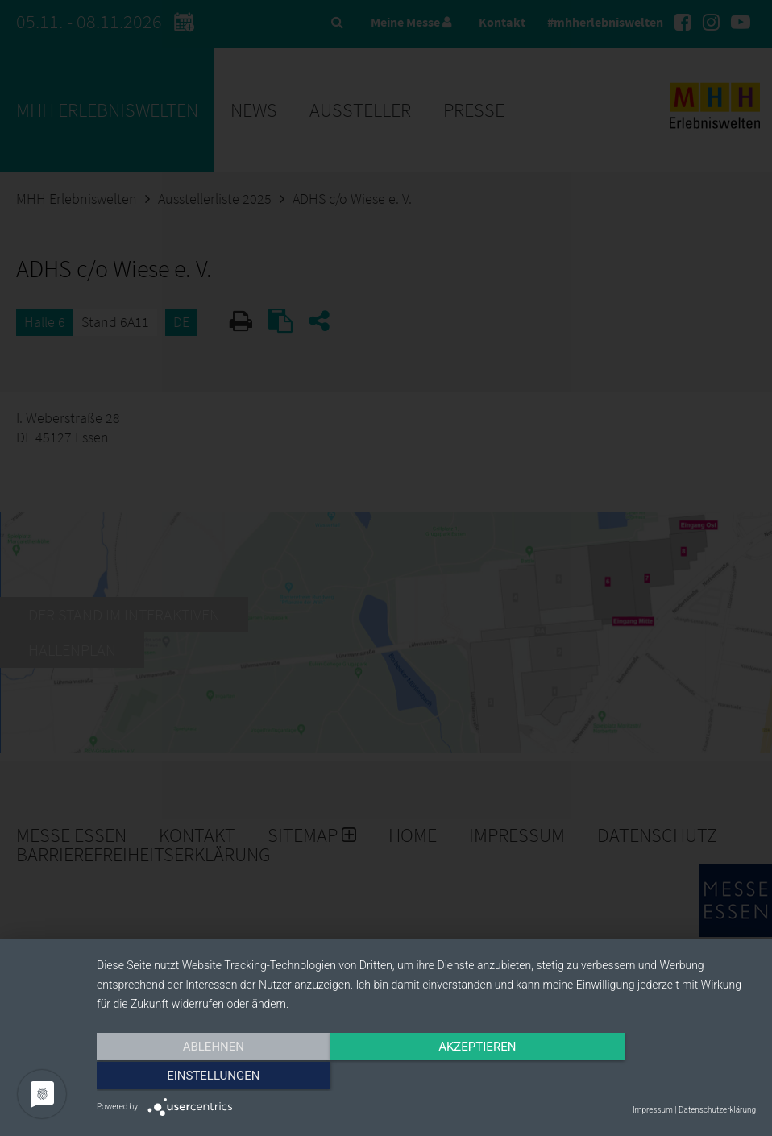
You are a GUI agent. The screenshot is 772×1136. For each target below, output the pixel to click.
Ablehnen (195, 1077)
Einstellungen (657, 1077)
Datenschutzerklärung (717, 1109)
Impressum (653, 1109)
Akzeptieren (426, 1077)
